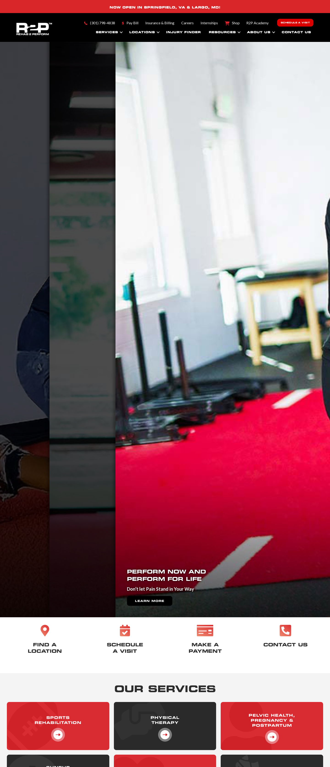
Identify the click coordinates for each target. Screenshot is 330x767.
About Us (258, 32)
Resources (222, 32)
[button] (121, 32)
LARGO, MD (205, 7)
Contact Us (296, 32)
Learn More (149, 593)
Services (107, 32)
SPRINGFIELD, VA (164, 7)
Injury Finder (183, 32)
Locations (142, 32)
